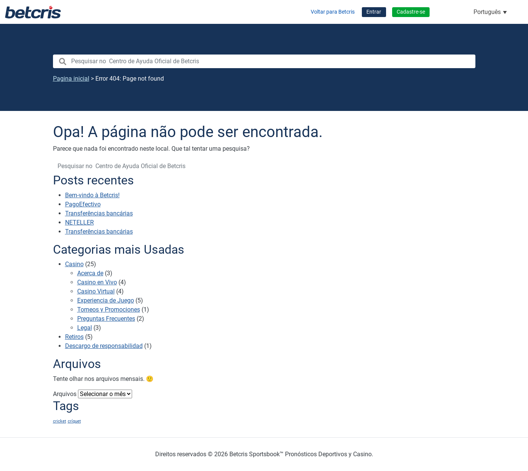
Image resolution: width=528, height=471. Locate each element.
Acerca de (90, 273)
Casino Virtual (96, 291)
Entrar (373, 12)
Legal (84, 327)
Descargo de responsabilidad (104, 345)
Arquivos (64, 394)
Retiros (74, 336)
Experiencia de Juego (105, 300)
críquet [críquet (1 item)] (74, 421)
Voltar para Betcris (333, 12)
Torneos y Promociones (108, 309)
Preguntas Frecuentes (106, 318)
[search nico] (264, 61)
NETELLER (79, 222)
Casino (74, 264)
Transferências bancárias (99, 213)
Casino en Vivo (97, 282)
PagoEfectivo (83, 204)
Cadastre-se (411, 12)
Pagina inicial (71, 78)
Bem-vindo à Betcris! (92, 195)
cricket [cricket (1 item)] (59, 421)
